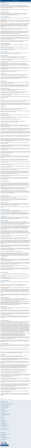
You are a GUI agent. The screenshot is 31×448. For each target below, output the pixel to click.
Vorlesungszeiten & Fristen (5, 425)
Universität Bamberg (15, 0)
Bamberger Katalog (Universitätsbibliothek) (7, 403)
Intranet (2, 408)
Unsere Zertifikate (3, 439)
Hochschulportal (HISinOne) (5, 404)
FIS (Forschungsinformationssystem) (6, 405)
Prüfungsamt (3, 420)
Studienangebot (3, 426)
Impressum (5, 399)
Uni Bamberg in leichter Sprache (5, 429)
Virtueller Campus (3, 415)
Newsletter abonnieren (4, 445)
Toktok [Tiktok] (5, 443)
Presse (2, 418)
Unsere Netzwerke (3, 438)
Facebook (2, 443)
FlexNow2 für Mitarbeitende (5, 407)
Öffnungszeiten (3, 419)
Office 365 (2, 409)
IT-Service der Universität (4, 421)
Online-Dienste (3, 410)
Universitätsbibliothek (4, 424)
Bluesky (4, 443)
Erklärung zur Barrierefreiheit (5, 428)
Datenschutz (10, 399)
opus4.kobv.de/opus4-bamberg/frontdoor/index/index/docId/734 (10, 376)
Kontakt (2, 399)
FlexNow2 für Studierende (4, 406)
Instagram (1, 443)
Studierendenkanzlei (4, 423)
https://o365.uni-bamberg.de (5, 414)
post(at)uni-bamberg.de (6, 437)
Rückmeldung (3, 422)
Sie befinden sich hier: (3, 2)
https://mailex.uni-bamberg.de (5, 413)
